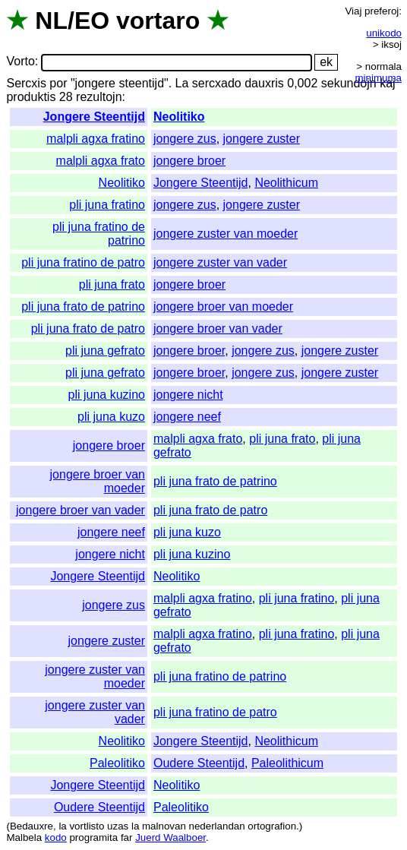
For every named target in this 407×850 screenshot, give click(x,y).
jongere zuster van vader (220, 262)
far (127, 837)
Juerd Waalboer (170, 837)
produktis (30, 96)
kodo (56, 837)
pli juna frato (112, 284)
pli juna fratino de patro (83, 262)
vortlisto (86, 826)
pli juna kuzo (111, 416)
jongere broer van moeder (223, 306)
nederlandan (217, 826)
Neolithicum (286, 182)
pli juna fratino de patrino (219, 676)
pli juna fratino (107, 204)
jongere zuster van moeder (225, 233)
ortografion (272, 826)
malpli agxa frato (100, 160)
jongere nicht (188, 394)
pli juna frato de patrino (83, 306)
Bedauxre (31, 826)
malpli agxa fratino (95, 138)
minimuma (378, 78)
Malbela (24, 837)
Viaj (353, 11)
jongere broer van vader (217, 328)
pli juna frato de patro (88, 328)
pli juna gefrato (105, 350)
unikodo (384, 33)
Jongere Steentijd (94, 116)
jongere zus (184, 138)
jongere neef (187, 416)
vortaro (158, 20)
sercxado (216, 83)
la (62, 826)
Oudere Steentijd (199, 763)
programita (93, 837)
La (182, 83)
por (58, 83)
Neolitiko (179, 116)
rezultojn (98, 96)
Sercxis (26, 83)
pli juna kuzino (106, 394)
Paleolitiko (117, 763)
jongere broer (189, 160)
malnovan (164, 826)
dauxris (264, 83)
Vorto (20, 61)
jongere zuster (261, 138)
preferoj (381, 11)
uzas (117, 826)
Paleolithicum (287, 763)
